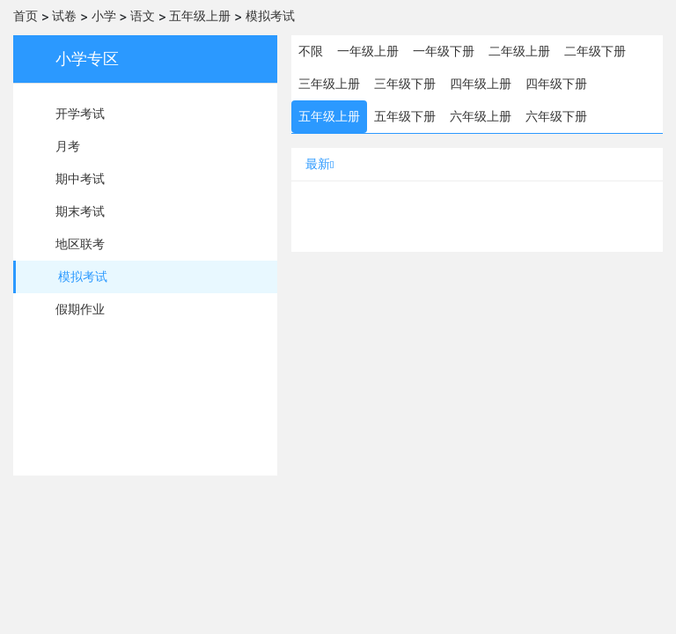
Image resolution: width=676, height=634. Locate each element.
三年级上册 (329, 84)
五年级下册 (405, 116)
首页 (25, 16)
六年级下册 (556, 116)
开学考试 (80, 114)
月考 (67, 146)
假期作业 (80, 309)
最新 (319, 164)
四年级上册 (480, 84)
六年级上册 (480, 116)
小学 (104, 16)
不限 (310, 51)
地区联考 (80, 244)
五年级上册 (200, 16)
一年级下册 (443, 51)
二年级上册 (519, 51)
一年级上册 (368, 51)
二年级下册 (595, 51)
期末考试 (80, 211)
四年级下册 (556, 84)
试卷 (64, 16)
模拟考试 (270, 16)
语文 (142, 16)
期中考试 (80, 179)
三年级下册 (405, 84)
